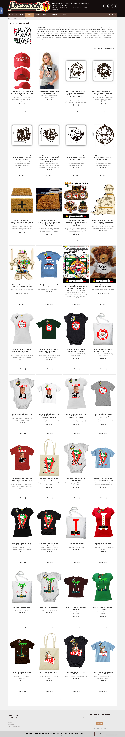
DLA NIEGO (63, 14)
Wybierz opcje (22, 111)
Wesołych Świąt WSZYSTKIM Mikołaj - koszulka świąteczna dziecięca (49, 351)
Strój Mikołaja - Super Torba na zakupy (76, 544)
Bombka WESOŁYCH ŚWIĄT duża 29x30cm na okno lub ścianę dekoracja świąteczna (103, 158)
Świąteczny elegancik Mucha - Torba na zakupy (49, 480)
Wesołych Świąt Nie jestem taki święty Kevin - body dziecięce (22, 415)
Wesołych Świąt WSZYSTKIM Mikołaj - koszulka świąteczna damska (22, 351)
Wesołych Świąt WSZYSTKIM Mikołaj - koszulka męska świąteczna (103, 416)
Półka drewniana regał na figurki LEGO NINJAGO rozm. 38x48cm (22, 286)
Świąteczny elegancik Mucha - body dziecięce (76, 480)
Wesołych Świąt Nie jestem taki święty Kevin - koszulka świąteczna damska (76, 416)
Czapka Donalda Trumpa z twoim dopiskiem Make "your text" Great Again (22, 93)
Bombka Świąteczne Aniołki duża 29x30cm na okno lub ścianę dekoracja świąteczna (103, 93)
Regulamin (11, 723)
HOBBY (38, 14)
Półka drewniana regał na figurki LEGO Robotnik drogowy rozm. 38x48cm (103, 222)
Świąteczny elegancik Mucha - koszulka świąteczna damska (22, 544)
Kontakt (10, 721)
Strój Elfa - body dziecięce (49, 608)
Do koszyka (76, 111)
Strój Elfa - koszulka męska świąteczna (22, 673)
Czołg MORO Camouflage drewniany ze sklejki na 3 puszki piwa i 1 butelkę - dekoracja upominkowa (76, 223)
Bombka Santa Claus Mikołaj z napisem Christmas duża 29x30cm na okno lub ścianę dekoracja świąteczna (76, 94)
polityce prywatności (61, 735)
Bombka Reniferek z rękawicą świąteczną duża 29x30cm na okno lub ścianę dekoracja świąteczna (49, 159)
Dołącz (99, 724)
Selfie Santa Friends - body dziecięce (76, 673)
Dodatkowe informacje (12, 716)
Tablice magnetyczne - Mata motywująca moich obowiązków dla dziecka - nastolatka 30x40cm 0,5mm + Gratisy (76, 288)
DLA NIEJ (54, 14)
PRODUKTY (19, 14)
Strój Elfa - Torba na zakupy (22, 608)
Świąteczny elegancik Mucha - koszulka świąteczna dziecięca (103, 480)
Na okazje (29, 14)
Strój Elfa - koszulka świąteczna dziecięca (76, 609)
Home (11, 14)
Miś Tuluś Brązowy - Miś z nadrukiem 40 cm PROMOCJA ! (103, 286)
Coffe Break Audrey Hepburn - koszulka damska (49, 92)
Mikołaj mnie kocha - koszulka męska (49, 286)
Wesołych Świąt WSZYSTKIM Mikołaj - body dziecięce (76, 351)
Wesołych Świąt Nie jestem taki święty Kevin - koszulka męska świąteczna (22, 480)
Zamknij (98, 734)
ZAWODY (46, 14)
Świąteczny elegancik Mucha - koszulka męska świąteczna (49, 544)
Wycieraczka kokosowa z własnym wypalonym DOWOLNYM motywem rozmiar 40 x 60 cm (22, 222)
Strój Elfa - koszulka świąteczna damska (102, 609)
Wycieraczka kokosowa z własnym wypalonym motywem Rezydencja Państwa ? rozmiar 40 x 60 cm (49, 223)
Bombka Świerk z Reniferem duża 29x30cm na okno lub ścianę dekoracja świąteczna (22, 158)
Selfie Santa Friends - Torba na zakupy (49, 673)
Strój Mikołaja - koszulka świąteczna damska (103, 544)
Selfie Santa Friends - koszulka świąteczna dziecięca (103, 673)
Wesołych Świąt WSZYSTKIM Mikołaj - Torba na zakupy (103, 351)
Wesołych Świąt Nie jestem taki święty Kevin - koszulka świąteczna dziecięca (49, 416)
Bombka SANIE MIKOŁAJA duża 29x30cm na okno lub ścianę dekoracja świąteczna (76, 158)
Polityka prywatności (14, 725)
